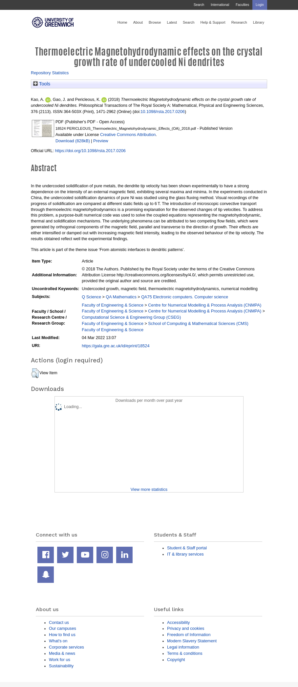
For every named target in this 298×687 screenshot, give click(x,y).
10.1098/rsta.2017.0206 (162, 111)
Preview (100, 140)
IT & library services (185, 554)
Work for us (59, 659)
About (138, 22)
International (220, 5)
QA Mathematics (121, 296)
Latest (172, 22)
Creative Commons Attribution (128, 134)
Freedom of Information (189, 634)
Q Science (91, 296)
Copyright (176, 659)
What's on (58, 640)
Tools (41, 83)
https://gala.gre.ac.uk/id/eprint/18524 (115, 345)
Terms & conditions (184, 653)
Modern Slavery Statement (192, 640)
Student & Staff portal (187, 547)
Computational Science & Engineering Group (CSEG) (131, 317)
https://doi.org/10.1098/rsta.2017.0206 (90, 150)
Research (239, 22)
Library (258, 22)
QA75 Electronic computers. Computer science (184, 296)
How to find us (62, 634)
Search (199, 5)
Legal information (183, 647)
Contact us (59, 622)
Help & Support (213, 22)
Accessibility (178, 622)
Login (260, 5)
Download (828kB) (72, 140)
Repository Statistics (50, 72)
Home (122, 22)
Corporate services (66, 647)
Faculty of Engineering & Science (112, 305)
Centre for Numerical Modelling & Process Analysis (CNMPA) (204, 305)
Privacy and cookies (185, 628)
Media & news (62, 653)
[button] (35, 373)
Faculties (242, 5)
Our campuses (62, 628)
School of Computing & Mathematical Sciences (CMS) (198, 323)
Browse (155, 22)
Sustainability (61, 665)
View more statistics (149, 489)
